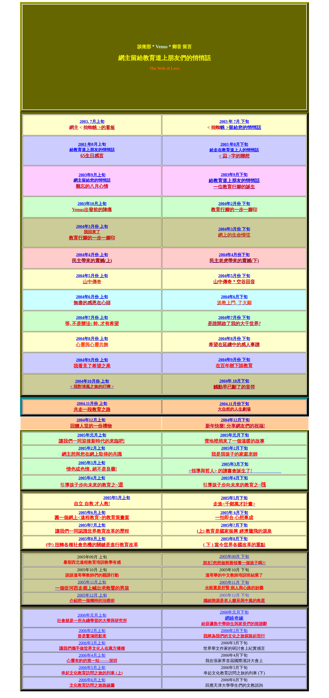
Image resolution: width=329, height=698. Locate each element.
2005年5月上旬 (116, 498)
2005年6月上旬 (92, 512)
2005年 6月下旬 (234, 512)
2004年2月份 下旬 (234, 203)
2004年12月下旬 (235, 420)
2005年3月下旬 (235, 464)
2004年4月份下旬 (234, 255)
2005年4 (85, 478)
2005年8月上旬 (92, 539)
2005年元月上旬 (91, 435)
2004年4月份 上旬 (92, 255)
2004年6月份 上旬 (92, 297)
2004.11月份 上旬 (92, 403)
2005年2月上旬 (91, 448)
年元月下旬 (238, 435)
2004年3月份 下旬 (234, 229)
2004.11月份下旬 (234, 404)
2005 (224, 435)
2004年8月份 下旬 (234, 338)
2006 (234, 612)
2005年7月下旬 (234, 525)
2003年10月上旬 (92, 203)
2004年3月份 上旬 (92, 226)
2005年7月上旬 (92, 525)
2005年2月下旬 (234, 448)
